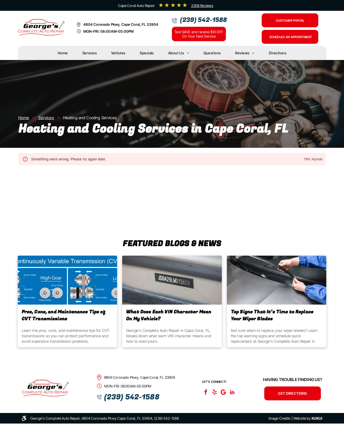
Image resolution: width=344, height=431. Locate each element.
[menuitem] (62, 53)
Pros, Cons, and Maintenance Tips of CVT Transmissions (63, 315)
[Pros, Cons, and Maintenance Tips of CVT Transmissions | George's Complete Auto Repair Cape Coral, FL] (67, 280)
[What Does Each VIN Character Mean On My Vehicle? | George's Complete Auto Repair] (172, 280)
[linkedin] (232, 392)
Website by (302, 418)
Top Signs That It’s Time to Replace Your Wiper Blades (272, 315)
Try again (313, 159)
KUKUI (317, 418)
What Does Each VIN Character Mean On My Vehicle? (168, 315)
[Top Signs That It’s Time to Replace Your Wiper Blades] (277, 280)
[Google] (223, 392)
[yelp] (214, 392)
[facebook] (206, 392)
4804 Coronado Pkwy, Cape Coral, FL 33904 (120, 24)
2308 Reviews (202, 5)
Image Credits (280, 418)
